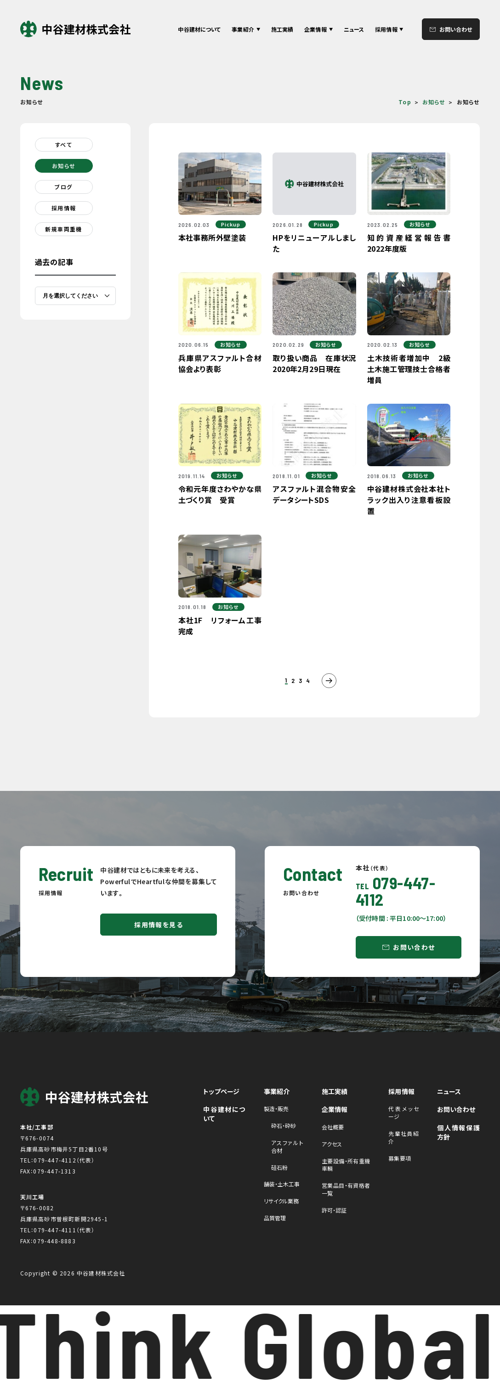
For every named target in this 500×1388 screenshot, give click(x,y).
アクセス (332, 1144)
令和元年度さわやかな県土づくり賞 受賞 (220, 494)
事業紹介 (277, 1091)
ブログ (63, 187)
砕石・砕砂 (283, 1125)
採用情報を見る (158, 924)
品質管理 (275, 1218)
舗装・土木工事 (282, 1184)
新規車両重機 (63, 229)
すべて (63, 144)
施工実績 (282, 29)
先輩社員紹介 (403, 1137)
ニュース (354, 29)
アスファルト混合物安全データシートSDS (314, 494)
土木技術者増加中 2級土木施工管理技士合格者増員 (409, 368)
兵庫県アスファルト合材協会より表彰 (220, 363)
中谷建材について (199, 29)
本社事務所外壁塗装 (212, 237)
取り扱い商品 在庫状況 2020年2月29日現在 (318, 363)
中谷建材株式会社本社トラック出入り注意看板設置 (409, 499)
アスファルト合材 (287, 1146)
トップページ (221, 1091)
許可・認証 (334, 1210)
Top (404, 102)
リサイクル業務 (281, 1201)
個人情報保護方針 (458, 1132)
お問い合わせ (455, 29)
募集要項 (399, 1158)
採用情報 (63, 208)
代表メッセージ (403, 1112)
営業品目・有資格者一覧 (346, 1189)
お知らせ (434, 102)
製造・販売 (276, 1108)
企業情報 (335, 1109)
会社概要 (333, 1127)
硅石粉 (279, 1167)
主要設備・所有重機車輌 (346, 1165)
